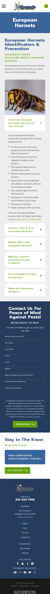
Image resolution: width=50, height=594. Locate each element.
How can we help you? (13, 388)
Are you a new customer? (14, 336)
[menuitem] (14, 585)
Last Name (9, 349)
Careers (25, 553)
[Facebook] (17, 563)
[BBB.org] (27, 563)
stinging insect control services (27, 219)
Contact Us (25, 537)
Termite (25, 533)
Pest (25, 528)
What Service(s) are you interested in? (19, 375)
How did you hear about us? (15, 382)
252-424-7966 (25, 500)
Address (8, 369)
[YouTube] (32, 563)
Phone (7, 356)
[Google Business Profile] (22, 563)
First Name (9, 343)
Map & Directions (25, 517)
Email (7, 362)
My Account (25, 548)
